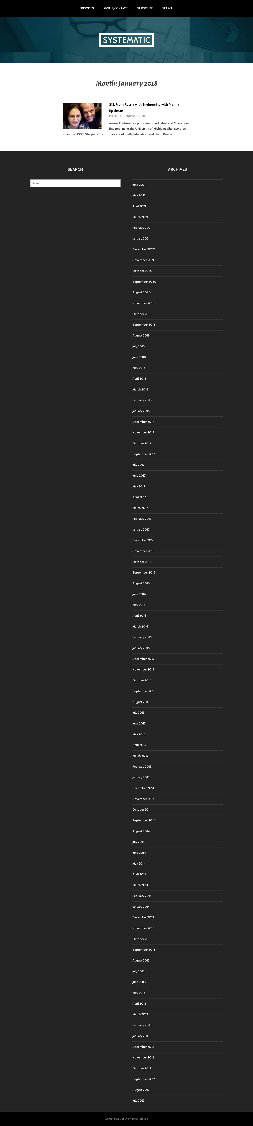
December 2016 (143, 540)
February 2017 (141, 519)
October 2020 (142, 271)
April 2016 (139, 615)
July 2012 (138, 1100)
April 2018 (139, 378)
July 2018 (138, 346)
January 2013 (141, 1036)
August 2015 (140, 702)
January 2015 (140, 777)
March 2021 (140, 217)
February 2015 (141, 766)
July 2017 (138, 465)
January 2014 (141, 907)
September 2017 (143, 454)
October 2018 (141, 314)
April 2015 (139, 745)
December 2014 (143, 788)
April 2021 (139, 206)
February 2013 (141, 1025)
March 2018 (140, 389)
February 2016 (141, 637)
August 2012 (140, 1090)
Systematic (126, 40)
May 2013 (138, 993)
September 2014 (143, 820)
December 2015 (143, 659)
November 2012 (143, 1057)
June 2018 (139, 357)
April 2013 (139, 1003)
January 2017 (140, 529)
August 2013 (141, 960)
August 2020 (141, 292)
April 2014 (139, 874)
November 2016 (143, 551)
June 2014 (139, 853)
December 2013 (143, 917)
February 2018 (142, 400)
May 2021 (138, 195)
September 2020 (144, 281)
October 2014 (141, 809)
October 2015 (141, 680)
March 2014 (140, 885)
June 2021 (139, 185)
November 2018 (143, 303)
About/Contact (115, 8)
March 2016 (140, 626)
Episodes (87, 8)
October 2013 (141, 939)
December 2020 (143, 249)
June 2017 (139, 475)
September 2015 (143, 691)
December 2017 (143, 422)
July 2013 (138, 971)
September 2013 (143, 949)
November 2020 (143, 260)
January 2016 (141, 648)
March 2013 (140, 1014)
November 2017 (143, 432)
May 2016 (138, 605)
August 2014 (141, 831)
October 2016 (141, 562)
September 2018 (143, 324)
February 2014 (142, 896)
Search (167, 8)
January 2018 (141, 411)
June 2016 (139, 594)
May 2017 (138, 486)
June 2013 (139, 982)
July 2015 (138, 712)
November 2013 (143, 928)
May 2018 (139, 368)
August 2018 (141, 335)
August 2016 (141, 583)
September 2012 (143, 1079)
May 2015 (138, 734)
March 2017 (140, 508)
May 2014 (139, 863)
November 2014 (143, 799)
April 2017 (139, 497)
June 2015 (139, 723)
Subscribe (145, 8)
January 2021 (140, 238)
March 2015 (140, 756)
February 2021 (141, 227)
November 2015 (143, 669)
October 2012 (141, 1068)
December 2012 (143, 1047)
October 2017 (141, 443)
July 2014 (138, 842)
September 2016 (143, 572)
